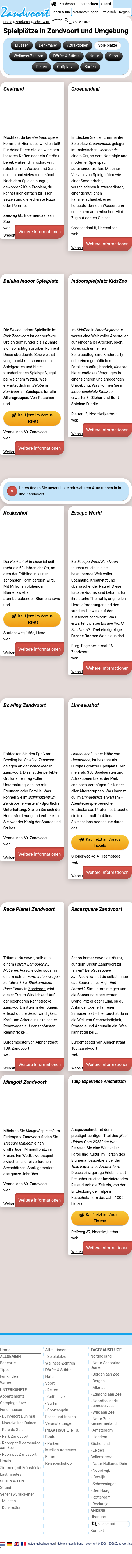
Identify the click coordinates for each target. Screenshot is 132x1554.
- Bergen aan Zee (105, 1374)
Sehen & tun (61, 12)
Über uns (98, 1517)
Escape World (86, 513)
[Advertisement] (66, 262)
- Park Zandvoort (14, 1436)
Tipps (5, 1369)
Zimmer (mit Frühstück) (20, 1468)
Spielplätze (107, 45)
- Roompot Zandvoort (18, 1454)
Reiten (41, 67)
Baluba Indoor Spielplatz (30, 281)
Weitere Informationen (39, 231)
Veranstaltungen (85, 12)
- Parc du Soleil (13, 1430)
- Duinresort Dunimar (17, 1416)
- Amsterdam (102, 1430)
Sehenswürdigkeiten (17, 1494)
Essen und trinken (60, 1417)
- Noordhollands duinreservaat (104, 1403)
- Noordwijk (100, 1470)
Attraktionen (77, 45)
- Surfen (51, 1403)
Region (124, 12)
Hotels (5, 1461)
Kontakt (97, 1531)
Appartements (12, 1396)
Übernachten (88, 4)
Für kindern (9, 1376)
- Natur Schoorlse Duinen (105, 1365)
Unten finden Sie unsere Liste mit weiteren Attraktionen (66, 488)
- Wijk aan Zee (103, 1412)
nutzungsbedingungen (41, 1543)
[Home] (54, 4)
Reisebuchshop (58, 1463)
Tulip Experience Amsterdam (98, 1081)
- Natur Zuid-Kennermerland (104, 1421)
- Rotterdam (101, 1497)
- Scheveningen (104, 1484)
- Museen (8, 1501)
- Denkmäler (10, 1507)
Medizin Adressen (60, 1450)
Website (10, 235)
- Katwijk (98, 1477)
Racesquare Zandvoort (96, 909)
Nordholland (101, 1356)
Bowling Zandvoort (24, 705)
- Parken (52, 1443)
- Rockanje (99, 1504)
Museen (22, 45)
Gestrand (13, 89)
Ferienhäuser (11, 1409)
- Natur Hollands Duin (109, 1464)
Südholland (100, 1443)
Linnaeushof (85, 705)
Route (50, 1436)
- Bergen (98, 1381)
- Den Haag (100, 1490)
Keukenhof (15, 513)
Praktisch (108, 12)
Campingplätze (13, 1403)
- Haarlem (99, 1437)
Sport (114, 56)
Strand (106, 4)
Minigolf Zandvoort (25, 1082)
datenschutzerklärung (70, 1543)
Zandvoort (67, 4)
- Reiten (51, 1390)
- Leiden (97, 1450)
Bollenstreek (101, 1457)
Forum (50, 1457)
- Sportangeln (56, 1410)
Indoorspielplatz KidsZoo (99, 281)
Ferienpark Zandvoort (21, 1137)
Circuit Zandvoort (101, 964)
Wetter (57, 20)
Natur (94, 56)
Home (5, 1350)
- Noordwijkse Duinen (18, 1423)
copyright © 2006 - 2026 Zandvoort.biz (109, 1543)
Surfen (90, 67)
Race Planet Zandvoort (29, 909)
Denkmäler (48, 45)
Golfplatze (65, 67)
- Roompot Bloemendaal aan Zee (20, 1445)
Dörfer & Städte (66, 56)
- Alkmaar (99, 1387)
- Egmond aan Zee (106, 1394)
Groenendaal (85, 89)
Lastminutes (10, 1474)
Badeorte (8, 1363)
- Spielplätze (55, 1356)
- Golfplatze (55, 1397)
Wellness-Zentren (28, 56)
